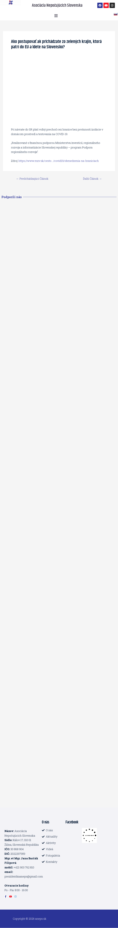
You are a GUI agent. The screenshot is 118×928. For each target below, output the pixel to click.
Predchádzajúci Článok (32, 178)
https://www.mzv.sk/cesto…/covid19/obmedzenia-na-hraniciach (58, 161)
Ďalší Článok (92, 178)
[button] (56, 15)
